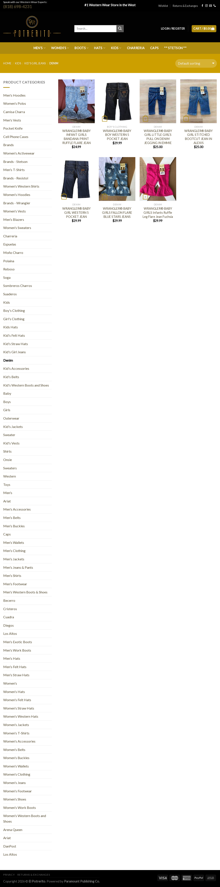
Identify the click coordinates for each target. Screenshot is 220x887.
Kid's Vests (11, 443)
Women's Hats (14, 692)
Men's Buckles (14, 526)
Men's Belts (12, 518)
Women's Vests (14, 211)
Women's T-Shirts (16, 733)
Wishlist (163, 6)
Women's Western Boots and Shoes (24, 818)
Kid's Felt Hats (14, 335)
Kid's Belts (11, 377)
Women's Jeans (14, 783)
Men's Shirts (12, 575)
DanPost (9, 846)
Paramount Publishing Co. (82, 881)
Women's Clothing (16, 774)
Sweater (9, 435)
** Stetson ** (175, 48)
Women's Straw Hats (18, 708)
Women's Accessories (19, 741)
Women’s (60, 48)
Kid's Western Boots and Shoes (26, 385)
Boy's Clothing (14, 310)
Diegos (8, 625)
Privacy (9, 874)
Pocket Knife (13, 128)
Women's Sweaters (17, 228)
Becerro (9, 600)
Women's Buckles (16, 758)
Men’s (40, 48)
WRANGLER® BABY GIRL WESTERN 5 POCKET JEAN (76, 212)
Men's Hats (11, 658)
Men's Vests (12, 120)
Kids (116, 48)
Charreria (136, 48)
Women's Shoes (14, 799)
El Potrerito (37, 881)
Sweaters (10, 468)
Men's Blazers (13, 219)
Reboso (9, 269)
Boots (82, 48)
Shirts (7, 451)
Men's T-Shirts (14, 170)
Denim (8, 360)
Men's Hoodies (14, 95)
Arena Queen (12, 830)
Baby (7, 393)
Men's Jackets (13, 559)
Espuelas (9, 244)
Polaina (8, 261)
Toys (6, 484)
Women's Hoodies (16, 195)
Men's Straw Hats (16, 675)
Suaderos (10, 294)
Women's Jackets (16, 725)
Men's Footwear (15, 584)
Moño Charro (13, 252)
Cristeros (10, 609)
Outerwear (11, 418)
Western (9, 476)
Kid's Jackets (13, 427)
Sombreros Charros (17, 286)
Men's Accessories (17, 509)
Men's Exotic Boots (17, 642)
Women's (10, 683)
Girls (6, 410)
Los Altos (10, 633)
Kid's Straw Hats (15, 344)
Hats (99, 48)
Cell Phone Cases (15, 137)
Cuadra (8, 617)
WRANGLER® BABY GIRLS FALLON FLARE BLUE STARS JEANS (117, 212)
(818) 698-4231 (17, 6)
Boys (7, 402)
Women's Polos (14, 103)
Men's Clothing (14, 551)
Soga (7, 277)
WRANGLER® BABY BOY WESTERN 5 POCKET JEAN (117, 135)
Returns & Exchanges (185, 6)
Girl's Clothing (13, 319)
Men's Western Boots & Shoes (25, 592)
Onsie (7, 460)
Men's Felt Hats (14, 667)
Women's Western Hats (20, 716)
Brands (8, 145)
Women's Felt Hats (17, 700)
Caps (154, 48)
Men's (7, 493)
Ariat (7, 501)
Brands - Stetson (15, 161)
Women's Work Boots (19, 807)
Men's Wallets (13, 542)
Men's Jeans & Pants (18, 567)
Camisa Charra (14, 112)
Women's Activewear (19, 153)
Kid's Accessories (16, 368)
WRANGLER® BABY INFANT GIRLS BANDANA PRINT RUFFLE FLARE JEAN (76, 137)
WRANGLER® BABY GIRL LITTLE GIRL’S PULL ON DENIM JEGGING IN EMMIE (158, 137)
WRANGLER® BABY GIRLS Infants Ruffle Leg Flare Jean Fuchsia (158, 212)
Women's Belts (14, 750)
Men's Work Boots (17, 650)
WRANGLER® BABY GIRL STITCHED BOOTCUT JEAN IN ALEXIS (198, 137)
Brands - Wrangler (16, 203)
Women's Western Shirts (21, 186)
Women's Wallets (16, 766)
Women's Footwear (17, 791)
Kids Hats (10, 327)
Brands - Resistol (15, 178)
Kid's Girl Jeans (35, 63)
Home (7, 63)
